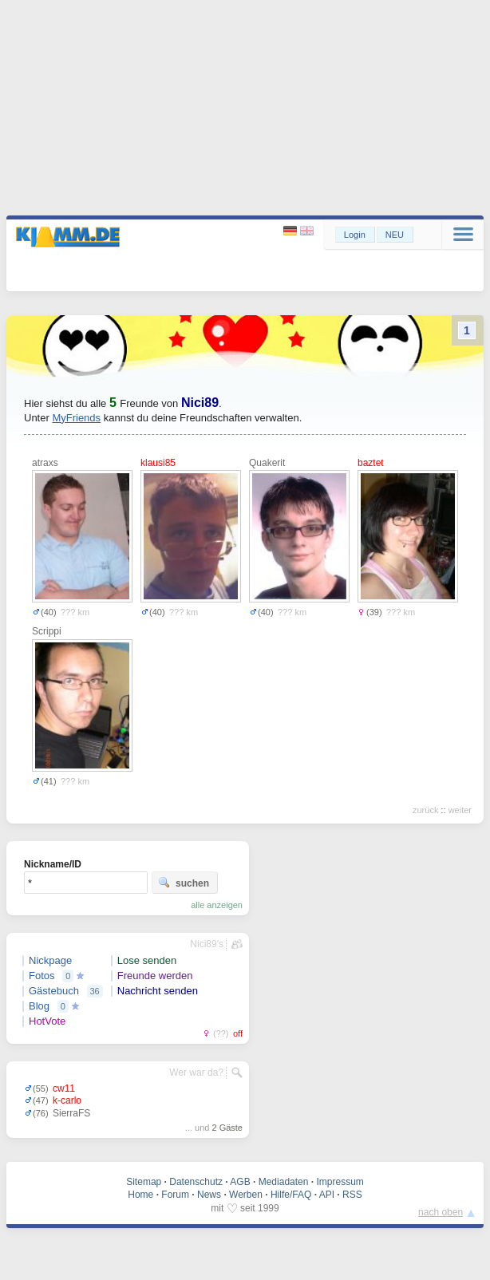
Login (355, 234)
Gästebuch (54, 991)
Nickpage (50, 960)
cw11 (64, 1088)
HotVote (47, 1021)
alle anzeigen (217, 905)
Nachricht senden (157, 991)
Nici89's (206, 944)
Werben (246, 1194)
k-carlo (67, 1100)
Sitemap (143, 1181)
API (326, 1194)
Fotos (42, 976)
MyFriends (76, 418)
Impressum (339, 1181)
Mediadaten (284, 1181)
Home (140, 1194)
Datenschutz (196, 1181)
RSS (352, 1194)
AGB (240, 1181)
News (209, 1194)
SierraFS (71, 1113)
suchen (183, 882)
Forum (175, 1194)
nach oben (440, 1212)
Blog (39, 1006)
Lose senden (146, 960)
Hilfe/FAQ (291, 1194)
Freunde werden (155, 976)
